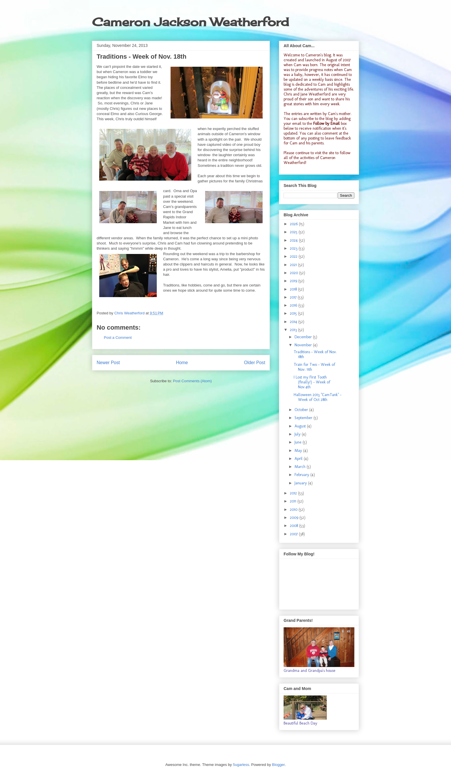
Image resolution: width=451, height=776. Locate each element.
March (301, 466)
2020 (294, 272)
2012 (294, 493)
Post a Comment (118, 337)
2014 (294, 321)
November (304, 345)
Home (182, 362)
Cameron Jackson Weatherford (190, 22)
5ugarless (241, 764)
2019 (294, 280)
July (298, 434)
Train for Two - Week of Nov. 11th (314, 367)
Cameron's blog (318, 55)
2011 (293, 501)
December (304, 337)
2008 (294, 525)
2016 (294, 305)
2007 (294, 534)
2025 (294, 232)
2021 (294, 264)
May (299, 450)
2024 (294, 240)
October (302, 409)
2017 (294, 297)
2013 (294, 329)
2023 (294, 248)
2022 (294, 256)
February (302, 474)
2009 (294, 517)
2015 (294, 313)
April (299, 458)
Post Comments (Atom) (192, 381)
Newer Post (108, 362)
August (301, 426)
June (299, 442)
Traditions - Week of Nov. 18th (315, 354)
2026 (294, 223)
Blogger (278, 764)
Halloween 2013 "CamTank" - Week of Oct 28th (317, 397)
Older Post (254, 362)
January (301, 483)
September (304, 417)
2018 (294, 289)
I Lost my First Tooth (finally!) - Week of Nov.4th (312, 382)
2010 (294, 509)
